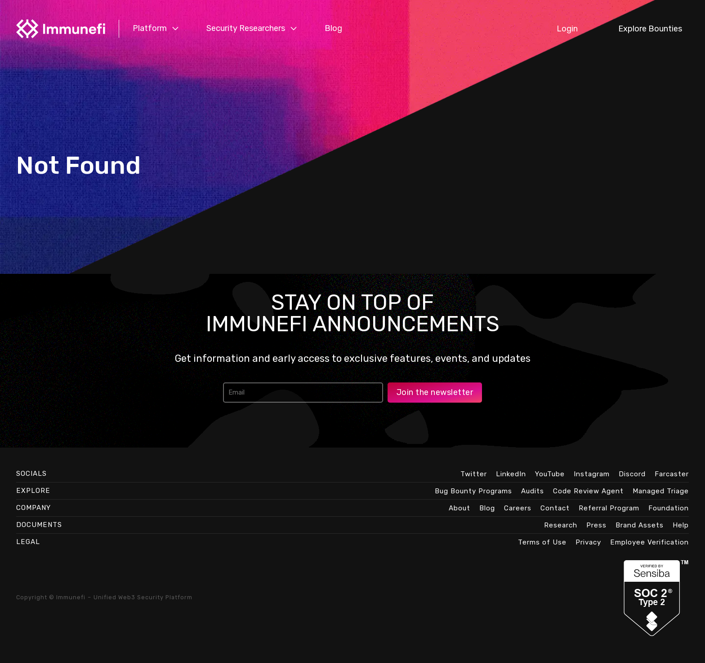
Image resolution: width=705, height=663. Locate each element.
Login (567, 29)
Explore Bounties (650, 29)
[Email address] (303, 392)
